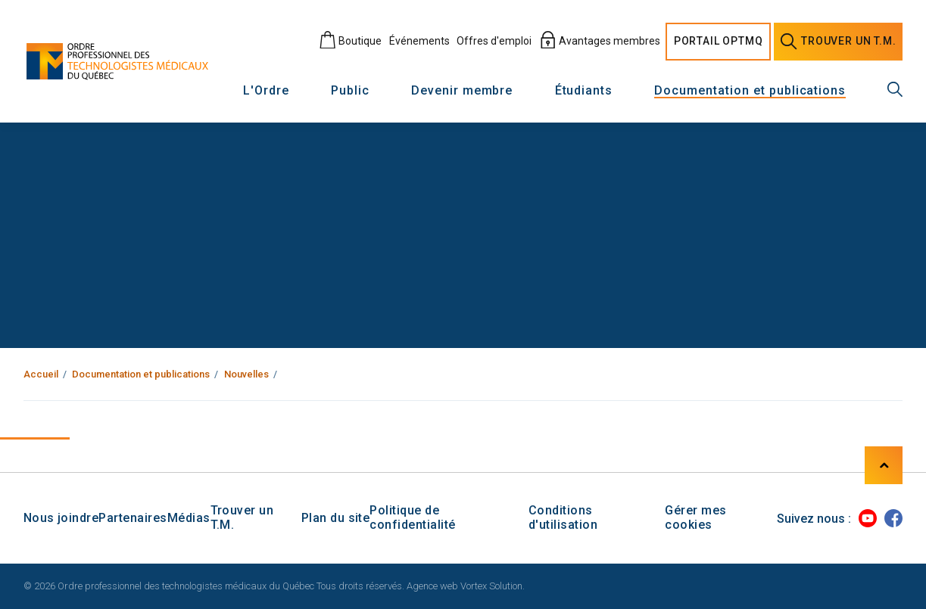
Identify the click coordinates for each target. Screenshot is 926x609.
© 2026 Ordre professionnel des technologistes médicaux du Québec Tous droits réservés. (213, 586)
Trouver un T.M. (242, 517)
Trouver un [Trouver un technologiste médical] (838, 42)
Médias (188, 518)
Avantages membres (599, 41)
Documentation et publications (750, 91)
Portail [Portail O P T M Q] (718, 41)
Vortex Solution (491, 586)
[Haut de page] (884, 465)
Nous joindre (61, 518)
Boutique (350, 41)
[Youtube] (868, 518)
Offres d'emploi (494, 41)
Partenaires (132, 518)
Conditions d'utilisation (562, 517)
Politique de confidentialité (412, 517)
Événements (419, 41)
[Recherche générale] (895, 89)
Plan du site (335, 518)
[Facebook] (893, 518)
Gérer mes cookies (695, 517)
